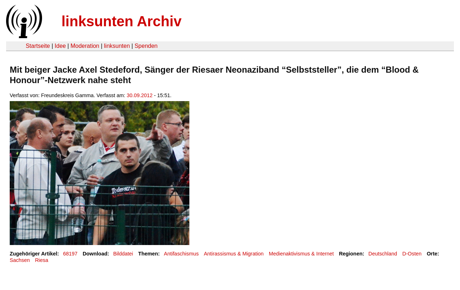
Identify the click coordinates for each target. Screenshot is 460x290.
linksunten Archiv (121, 21)
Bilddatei (123, 254)
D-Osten (412, 254)
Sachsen (20, 260)
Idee (60, 46)
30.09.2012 (140, 95)
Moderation (84, 46)
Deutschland (382, 254)
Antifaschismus (181, 254)
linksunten (117, 46)
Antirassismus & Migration (233, 254)
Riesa (41, 260)
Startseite (38, 46)
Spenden (145, 46)
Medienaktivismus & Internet (301, 254)
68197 (70, 254)
